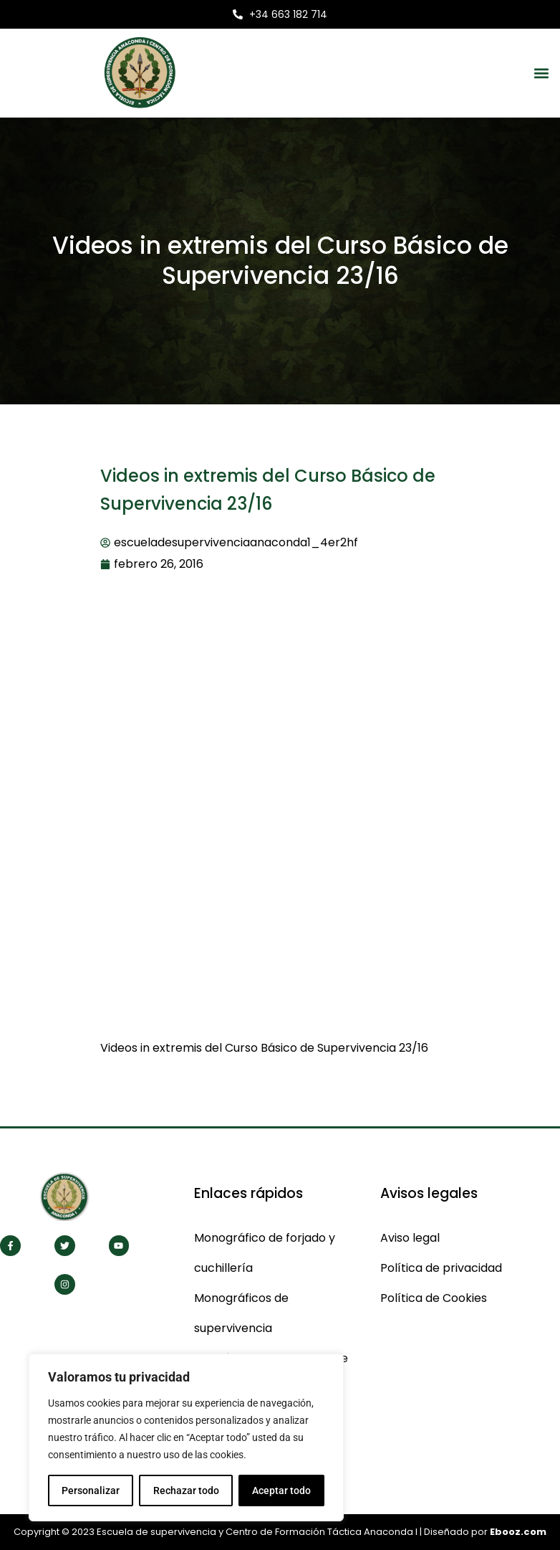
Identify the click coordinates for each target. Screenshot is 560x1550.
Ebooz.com (518, 1532)
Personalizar (91, 1490)
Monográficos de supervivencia (241, 1313)
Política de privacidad (441, 1268)
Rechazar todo (185, 1490)
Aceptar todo (281, 1490)
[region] (186, 1437)
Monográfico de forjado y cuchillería (264, 1253)
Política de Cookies (433, 1298)
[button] (541, 73)
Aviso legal (410, 1238)
